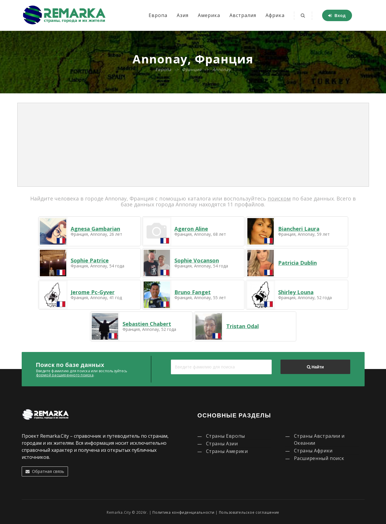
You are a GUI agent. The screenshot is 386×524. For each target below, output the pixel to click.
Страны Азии (222, 443)
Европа (158, 15)
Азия (182, 15)
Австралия (242, 15)
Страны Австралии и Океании (319, 439)
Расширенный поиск (319, 458)
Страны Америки (227, 451)
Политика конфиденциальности (183, 512)
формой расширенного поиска (64, 375)
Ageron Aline (191, 228)
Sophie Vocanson (196, 260)
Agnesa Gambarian (95, 228)
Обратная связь (44, 471)
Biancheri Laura (298, 228)
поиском (279, 198)
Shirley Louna (296, 292)
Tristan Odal (242, 326)
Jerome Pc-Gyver (93, 292)
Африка (275, 15)
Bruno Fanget (192, 292)
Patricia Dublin (297, 262)
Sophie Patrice (90, 260)
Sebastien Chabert (147, 323)
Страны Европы (225, 436)
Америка (209, 15)
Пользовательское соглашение (249, 512)
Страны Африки (313, 450)
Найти (315, 367)
